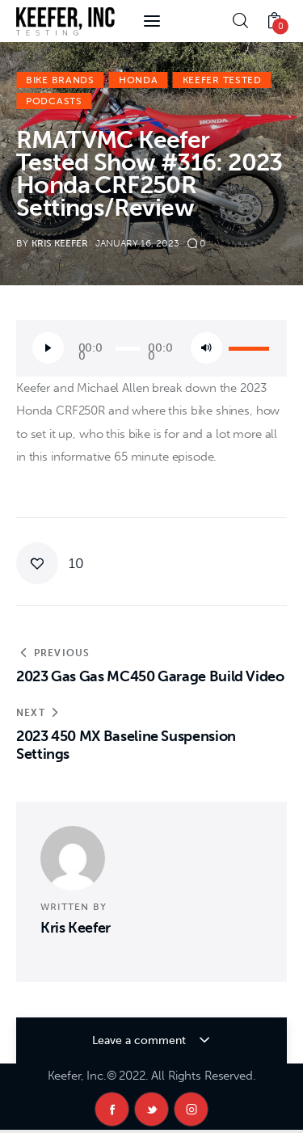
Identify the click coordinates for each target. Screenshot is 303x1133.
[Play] (48, 348)
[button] (50, 563)
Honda (138, 80)
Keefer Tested (222, 80)
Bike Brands (60, 80)
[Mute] (206, 348)
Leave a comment (140, 1040)
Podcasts (54, 101)
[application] (151, 348)
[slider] (128, 349)
